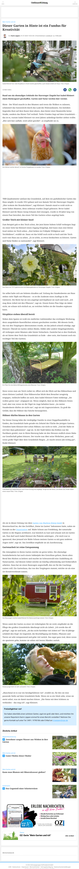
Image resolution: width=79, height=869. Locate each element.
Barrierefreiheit (35, 867)
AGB (9, 867)
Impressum (25, 867)
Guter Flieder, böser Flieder (18, 756)
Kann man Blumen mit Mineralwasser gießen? (24, 772)
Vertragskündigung (47, 867)
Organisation (21, 529)
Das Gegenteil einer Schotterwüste (22, 788)
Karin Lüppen (15, 36)
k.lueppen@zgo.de (60, 720)
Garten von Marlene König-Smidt (47, 523)
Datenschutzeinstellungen (62, 867)
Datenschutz (16, 867)
